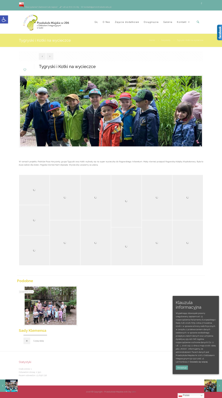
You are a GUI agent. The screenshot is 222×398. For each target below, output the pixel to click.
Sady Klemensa (32, 330)
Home (152, 40)
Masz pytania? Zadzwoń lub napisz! (38, 7)
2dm (134, 392)
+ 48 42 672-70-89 (70, 7)
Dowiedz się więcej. (199, 362)
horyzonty (166, 40)
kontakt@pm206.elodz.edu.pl (97, 7)
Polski (184, 395)
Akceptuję (182, 367)
